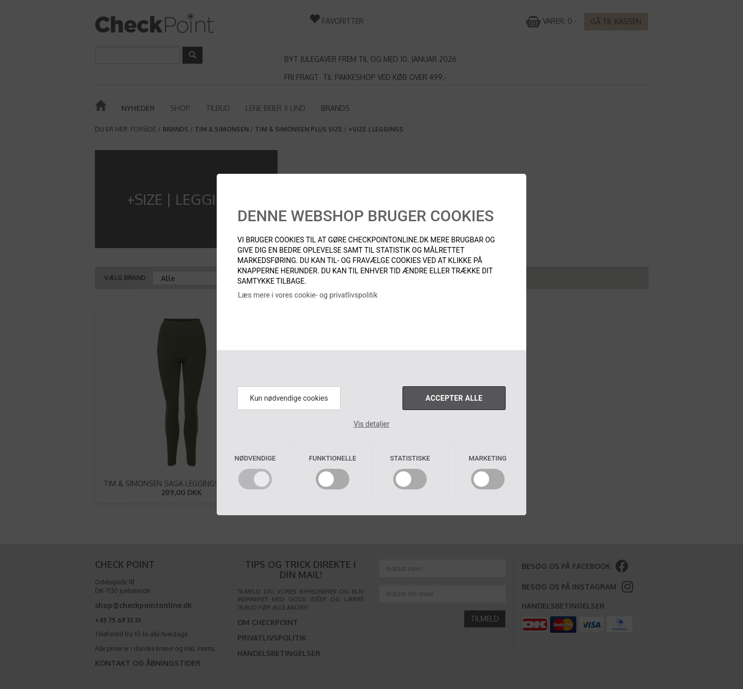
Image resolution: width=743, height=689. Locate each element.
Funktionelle (333, 458)
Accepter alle (454, 398)
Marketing (488, 458)
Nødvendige (255, 458)
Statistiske (410, 458)
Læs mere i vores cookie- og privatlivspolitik (308, 295)
